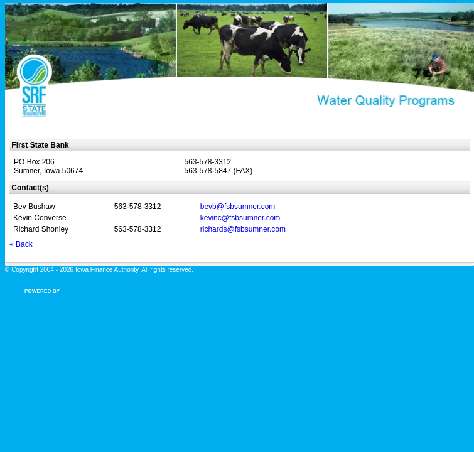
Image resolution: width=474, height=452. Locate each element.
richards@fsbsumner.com (243, 229)
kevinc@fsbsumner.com (240, 217)
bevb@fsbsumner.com (238, 206)
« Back (21, 244)
